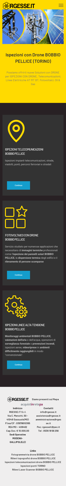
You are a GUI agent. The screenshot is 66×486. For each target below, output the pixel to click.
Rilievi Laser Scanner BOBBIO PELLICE (33, 469)
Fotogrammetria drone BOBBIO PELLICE (33, 454)
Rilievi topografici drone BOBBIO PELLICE (33, 458)
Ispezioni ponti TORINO (33, 465)
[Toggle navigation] (61, 5)
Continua (18, 185)
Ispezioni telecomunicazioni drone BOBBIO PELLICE (33, 462)
